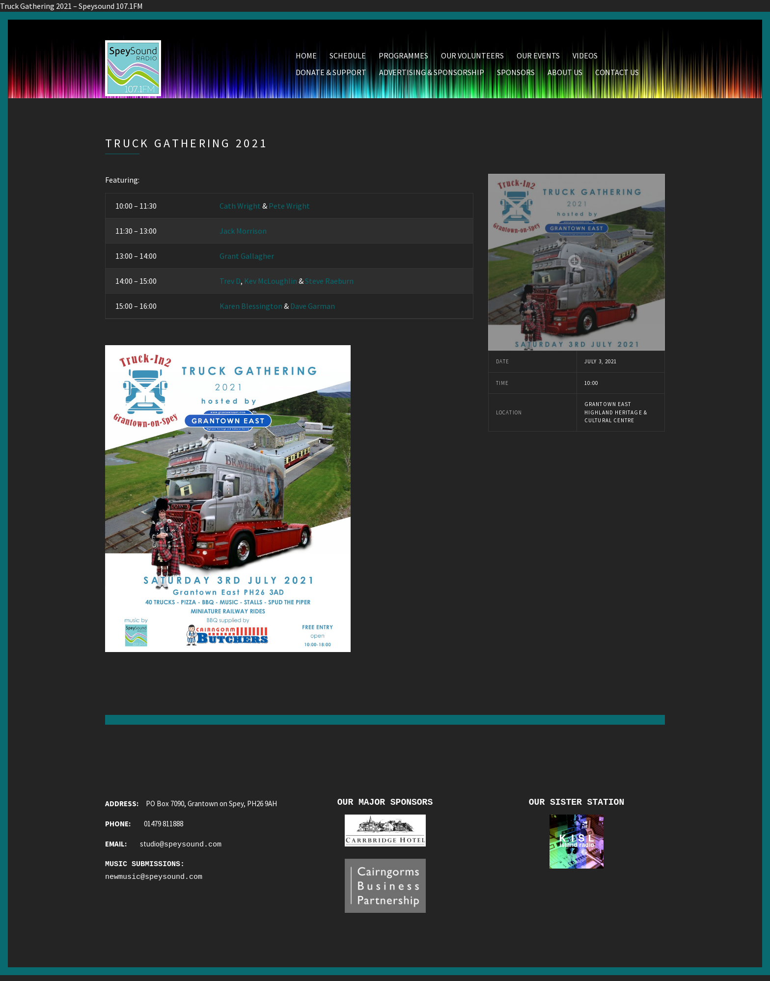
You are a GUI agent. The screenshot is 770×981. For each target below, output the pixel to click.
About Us (565, 74)
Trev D (230, 283)
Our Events (538, 57)
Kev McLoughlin (270, 283)
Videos (585, 57)
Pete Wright (289, 208)
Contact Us (617, 74)
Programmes (403, 57)
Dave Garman (312, 308)
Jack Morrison (243, 233)
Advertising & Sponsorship (431, 74)
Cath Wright (240, 208)
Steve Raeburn (329, 283)
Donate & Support (331, 74)
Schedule (348, 57)
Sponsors (516, 74)
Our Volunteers (472, 57)
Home (306, 57)
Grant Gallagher (247, 258)
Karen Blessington (251, 308)
